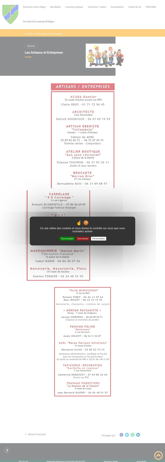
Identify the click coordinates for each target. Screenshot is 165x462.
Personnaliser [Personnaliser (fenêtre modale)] (98, 239)
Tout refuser (82, 239)
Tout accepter (67, 239)
